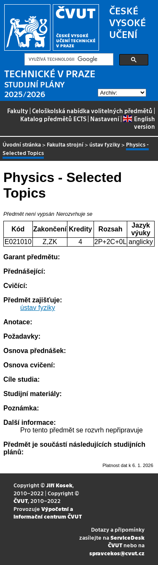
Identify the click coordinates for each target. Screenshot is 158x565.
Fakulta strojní (65, 144)
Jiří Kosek (59, 485)
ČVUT (20, 500)
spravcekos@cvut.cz (117, 553)
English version (139, 122)
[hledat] (68, 59)
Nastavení (104, 118)
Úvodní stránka (22, 144)
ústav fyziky (104, 144)
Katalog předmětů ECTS (53, 118)
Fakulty (17, 110)
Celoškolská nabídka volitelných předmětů (92, 110)
